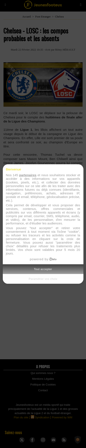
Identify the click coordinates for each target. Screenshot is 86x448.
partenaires (27, 175)
